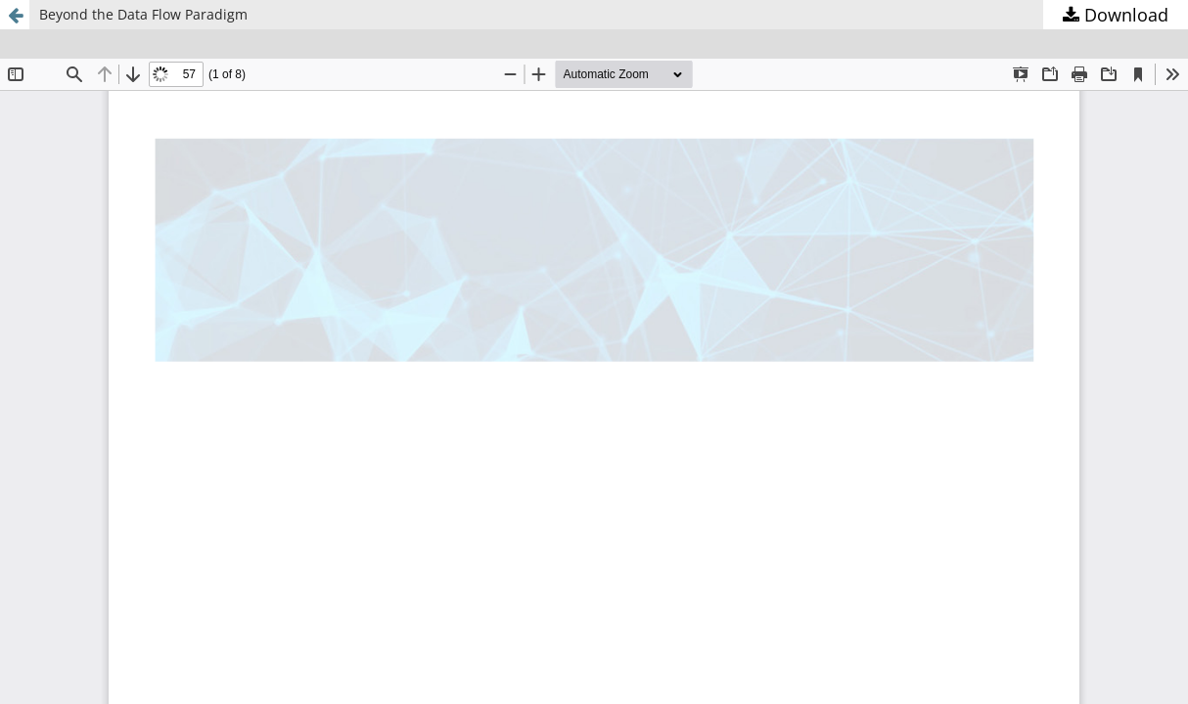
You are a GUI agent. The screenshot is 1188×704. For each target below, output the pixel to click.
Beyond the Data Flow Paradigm (143, 14)
